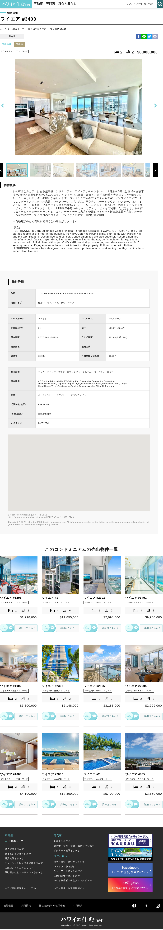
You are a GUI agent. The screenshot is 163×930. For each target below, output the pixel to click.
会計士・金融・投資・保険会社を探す (74, 846)
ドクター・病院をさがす (67, 851)
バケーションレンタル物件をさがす (24, 864)
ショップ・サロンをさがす (68, 872)
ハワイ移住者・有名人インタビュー (73, 881)
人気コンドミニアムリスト (19, 868)
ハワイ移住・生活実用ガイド (69, 889)
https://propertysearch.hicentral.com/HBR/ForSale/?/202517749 (41, 517)
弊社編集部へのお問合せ (54, 906)
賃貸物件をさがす (14, 859)
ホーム (3, 29)
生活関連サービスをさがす (68, 876)
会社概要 (8, 906)
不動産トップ (17, 29)
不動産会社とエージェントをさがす (24, 873)
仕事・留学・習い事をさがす (69, 862)
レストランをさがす (64, 867)
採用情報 (26, 906)
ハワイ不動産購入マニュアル (20, 889)
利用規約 (81, 906)
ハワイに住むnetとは (140, 4)
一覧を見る (12, 36)
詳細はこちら (24, 628)
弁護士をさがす (62, 842)
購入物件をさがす (37, 29)
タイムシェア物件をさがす (19, 854)
